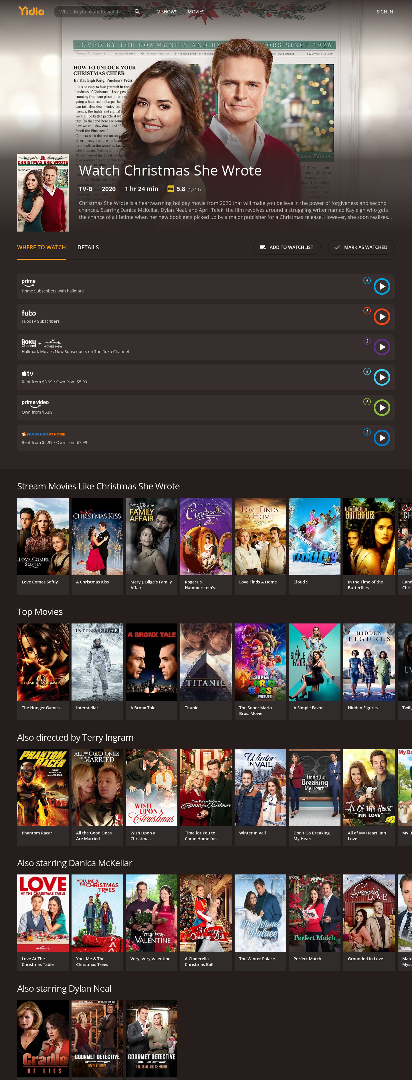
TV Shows (166, 12)
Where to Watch (41, 247)
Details (88, 247)
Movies (196, 12)
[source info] (366, 280)
